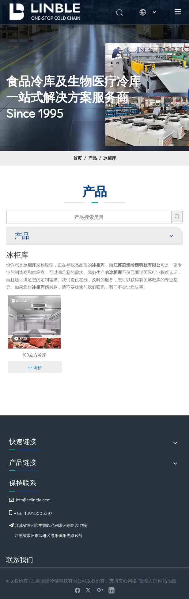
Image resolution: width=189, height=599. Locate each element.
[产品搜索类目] (89, 217)
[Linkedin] (111, 590)
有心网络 (128, 581)
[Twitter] (89, 590)
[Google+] (100, 590)
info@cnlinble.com (33, 499)
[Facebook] (77, 590)
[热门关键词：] (177, 216)
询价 (35, 367)
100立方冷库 (34, 355)
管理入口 (148, 581)
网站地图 (167, 581)
